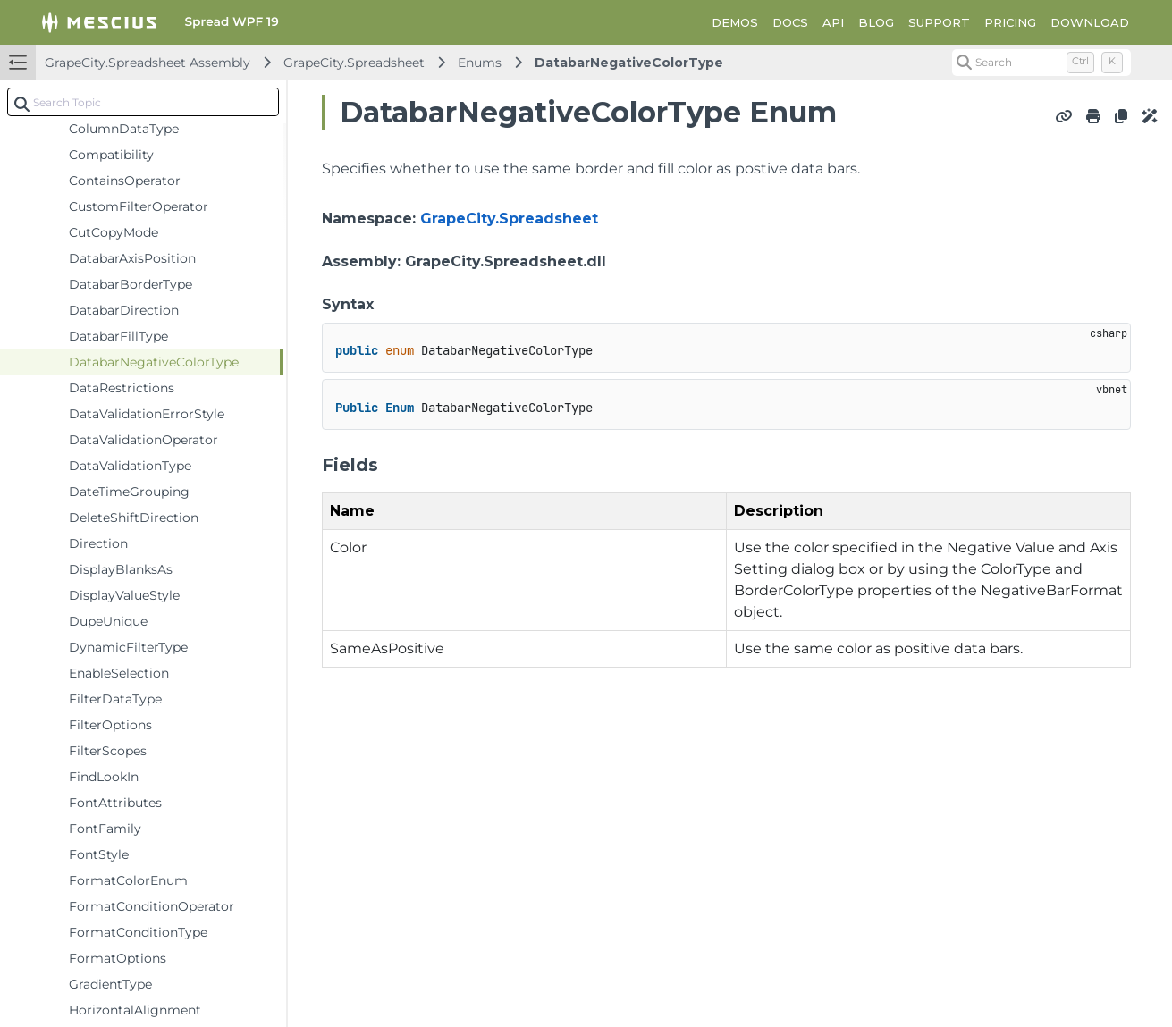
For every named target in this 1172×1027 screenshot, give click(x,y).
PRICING (1010, 22)
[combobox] (143, 102)
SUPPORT (939, 22)
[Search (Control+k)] (1041, 62)
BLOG (876, 22)
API (833, 22)
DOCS (790, 22)
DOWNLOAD (1089, 22)
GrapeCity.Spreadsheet (354, 63)
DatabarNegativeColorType (629, 63)
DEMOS (735, 22)
